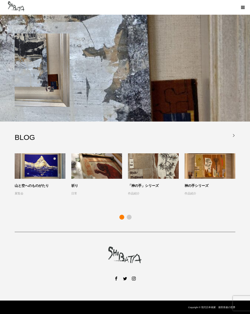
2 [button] (129, 217)
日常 (74, 193)
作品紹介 (134, 193)
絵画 (30, 17)
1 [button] (121, 217)
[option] (128, 174)
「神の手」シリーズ (143, 186)
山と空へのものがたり (32, 186)
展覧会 (19, 193)
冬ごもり (49, 17)
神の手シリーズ (196, 186)
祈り (74, 186)
